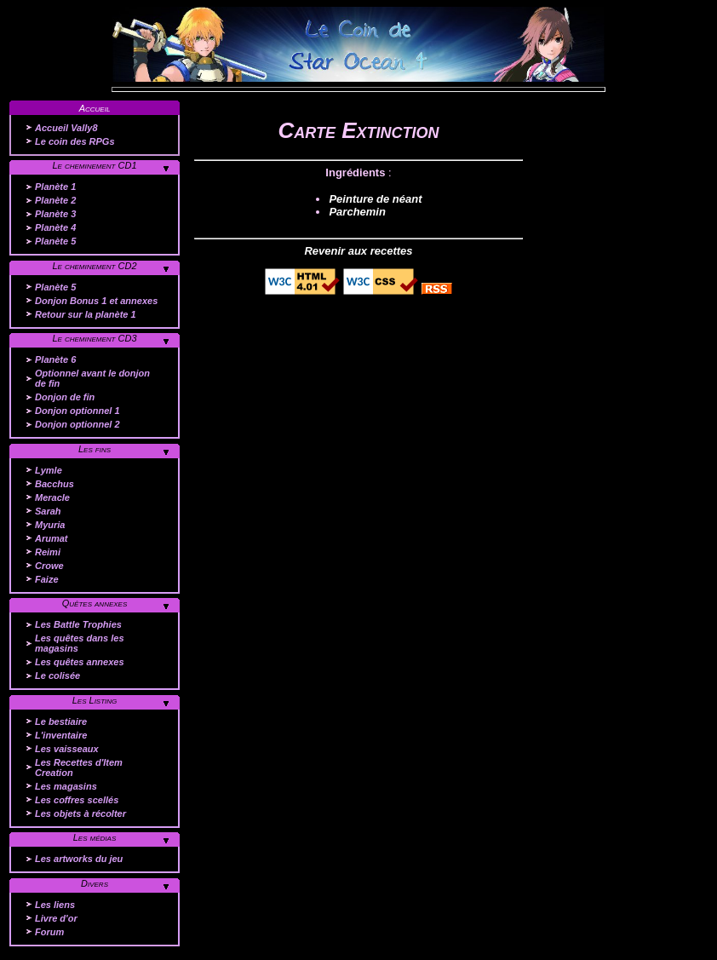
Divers (94, 883)
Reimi (47, 552)
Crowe (49, 565)
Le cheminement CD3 (94, 338)
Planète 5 (55, 241)
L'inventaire (61, 735)
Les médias (95, 837)
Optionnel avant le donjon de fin (92, 378)
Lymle (48, 470)
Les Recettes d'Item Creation (79, 767)
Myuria (50, 525)
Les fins (94, 449)
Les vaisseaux (67, 749)
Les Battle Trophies (78, 624)
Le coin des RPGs (75, 141)
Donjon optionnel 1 (77, 410)
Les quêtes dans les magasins (79, 643)
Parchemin (357, 211)
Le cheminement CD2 (94, 266)
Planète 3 (55, 214)
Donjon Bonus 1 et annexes (96, 301)
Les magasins (66, 786)
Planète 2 (55, 200)
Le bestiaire (61, 721)
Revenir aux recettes (358, 250)
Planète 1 (55, 186)
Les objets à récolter (80, 813)
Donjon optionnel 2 (77, 424)
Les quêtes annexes (79, 662)
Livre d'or (56, 918)
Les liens (55, 905)
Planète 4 (55, 227)
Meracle (52, 497)
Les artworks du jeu (79, 859)
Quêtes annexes (95, 603)
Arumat (51, 538)
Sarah (48, 511)
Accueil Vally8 (66, 128)
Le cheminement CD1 (94, 165)
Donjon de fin (65, 397)
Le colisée (57, 675)
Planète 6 (55, 359)
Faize (47, 579)
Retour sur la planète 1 (85, 314)
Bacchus (54, 484)
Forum (49, 932)
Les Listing (95, 700)
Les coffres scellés (76, 800)
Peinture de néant (375, 199)
